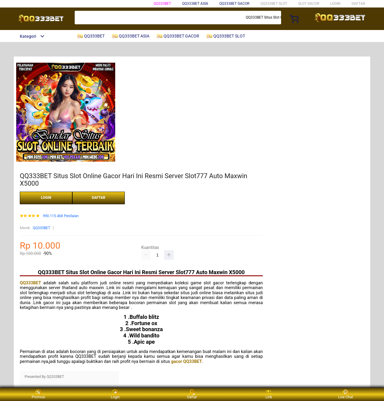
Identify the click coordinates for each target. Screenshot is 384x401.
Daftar (192, 394)
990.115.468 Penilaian (61, 216)
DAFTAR (358, 3)
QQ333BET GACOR (234, 3)
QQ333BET (162, 3)
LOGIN (335, 3)
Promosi (38, 394)
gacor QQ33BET (186, 361)
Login (115, 394)
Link (269, 394)
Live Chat (345, 394)
